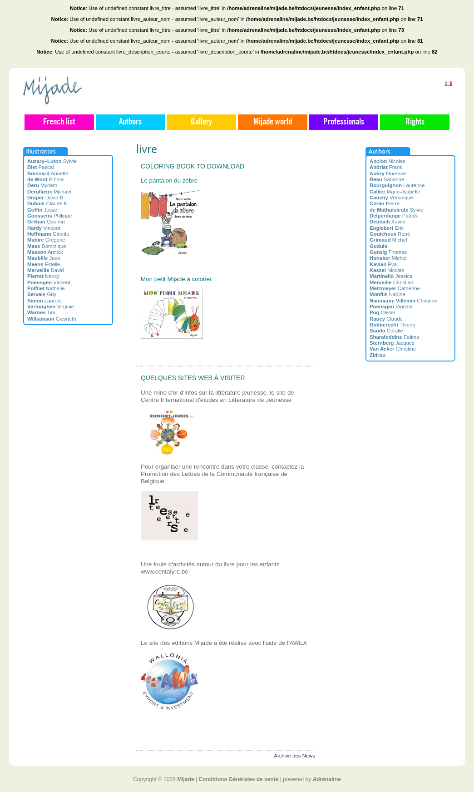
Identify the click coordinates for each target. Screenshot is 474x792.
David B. (46, 197)
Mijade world (272, 122)
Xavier (388, 221)
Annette (48, 173)
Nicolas (387, 161)
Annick (45, 252)
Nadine (387, 294)
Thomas (388, 252)
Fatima (395, 337)
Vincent (43, 228)
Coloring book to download (192, 166)
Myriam (42, 185)
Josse (42, 210)
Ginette (48, 234)
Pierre (385, 203)
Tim (41, 312)
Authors (130, 122)
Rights (415, 122)
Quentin (46, 221)
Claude (386, 319)
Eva (383, 264)
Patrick (394, 215)
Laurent (44, 300)
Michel (388, 240)
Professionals (343, 122)
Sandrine (387, 179)
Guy (41, 294)
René (390, 234)
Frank (386, 167)
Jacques (392, 343)
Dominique (46, 246)
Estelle (43, 264)
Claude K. (48, 203)
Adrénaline (327, 779)
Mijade (185, 779)
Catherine (395, 288)
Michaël (49, 191)
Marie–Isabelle (395, 191)
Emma (45, 179)
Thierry (392, 324)
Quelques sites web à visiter (193, 377)
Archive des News (294, 755)
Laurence (397, 185)
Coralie (386, 330)
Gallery (201, 122)
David (45, 270)
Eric (387, 228)
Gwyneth (51, 319)
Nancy (43, 276)
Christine (403, 300)
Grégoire (46, 240)
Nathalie (45, 288)
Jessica (391, 276)
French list (59, 122)
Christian (391, 282)
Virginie (50, 306)
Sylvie (52, 161)
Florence (388, 173)
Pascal (40, 167)
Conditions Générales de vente (238, 779)
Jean (43, 258)
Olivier (382, 312)
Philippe (49, 215)
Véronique (391, 197)
